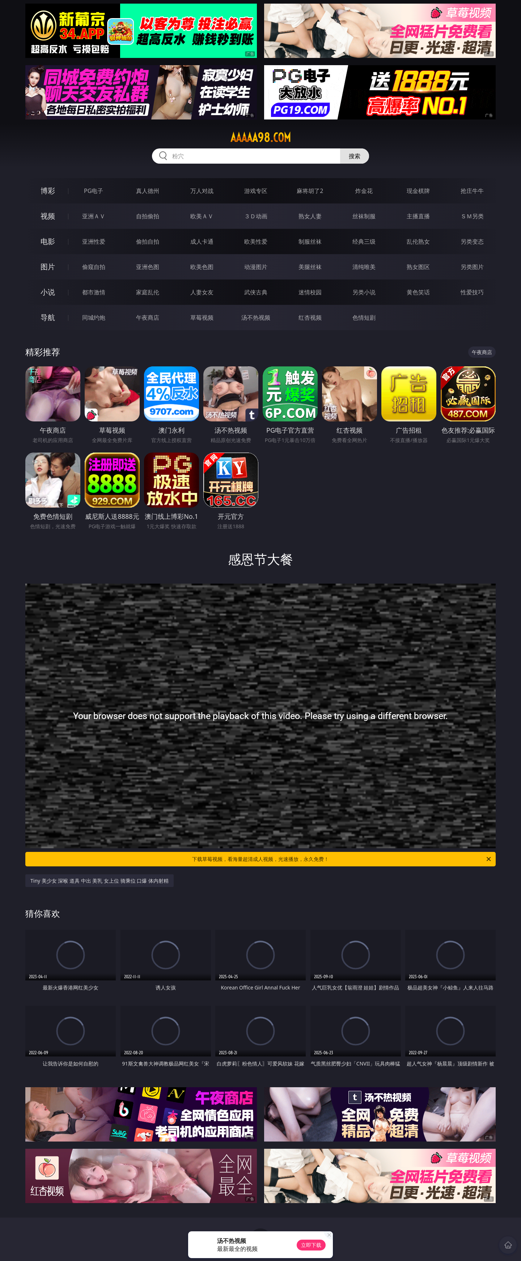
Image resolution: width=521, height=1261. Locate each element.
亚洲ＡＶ (93, 216)
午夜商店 (147, 317)
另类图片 (472, 267)
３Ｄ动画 (255, 216)
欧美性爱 (255, 241)
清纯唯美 (364, 267)
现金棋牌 (418, 191)
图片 (48, 267)
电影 (48, 241)
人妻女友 (201, 292)
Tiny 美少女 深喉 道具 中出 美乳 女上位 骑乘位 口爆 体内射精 (99, 880)
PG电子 (93, 191)
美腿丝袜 (310, 267)
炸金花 (364, 191)
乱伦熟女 (418, 241)
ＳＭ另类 (472, 216)
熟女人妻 (310, 216)
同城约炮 (93, 317)
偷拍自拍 (147, 241)
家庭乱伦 (147, 292)
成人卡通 (201, 241)
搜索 (354, 156)
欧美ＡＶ (201, 216)
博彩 (48, 191)
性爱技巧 (472, 292)
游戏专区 (255, 191)
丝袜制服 (364, 216)
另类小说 (364, 292)
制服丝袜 (310, 241)
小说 (48, 292)
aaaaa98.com (260, 137)
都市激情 (93, 292)
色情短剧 (364, 317)
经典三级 (364, 241)
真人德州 (147, 191)
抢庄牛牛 (472, 191)
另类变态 (472, 241)
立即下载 (311, 1244)
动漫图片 (255, 267)
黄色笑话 (418, 292)
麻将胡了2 (310, 191)
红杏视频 (310, 317)
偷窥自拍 (93, 267)
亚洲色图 (147, 267)
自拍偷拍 (147, 216)
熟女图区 (418, 267)
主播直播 (418, 216)
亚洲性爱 (93, 241)
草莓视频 (201, 317)
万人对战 (201, 191)
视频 (48, 216)
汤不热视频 (255, 317)
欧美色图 (201, 267)
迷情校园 (310, 292)
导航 (48, 317)
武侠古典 (255, 292)
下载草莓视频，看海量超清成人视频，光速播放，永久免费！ (342, 859)
